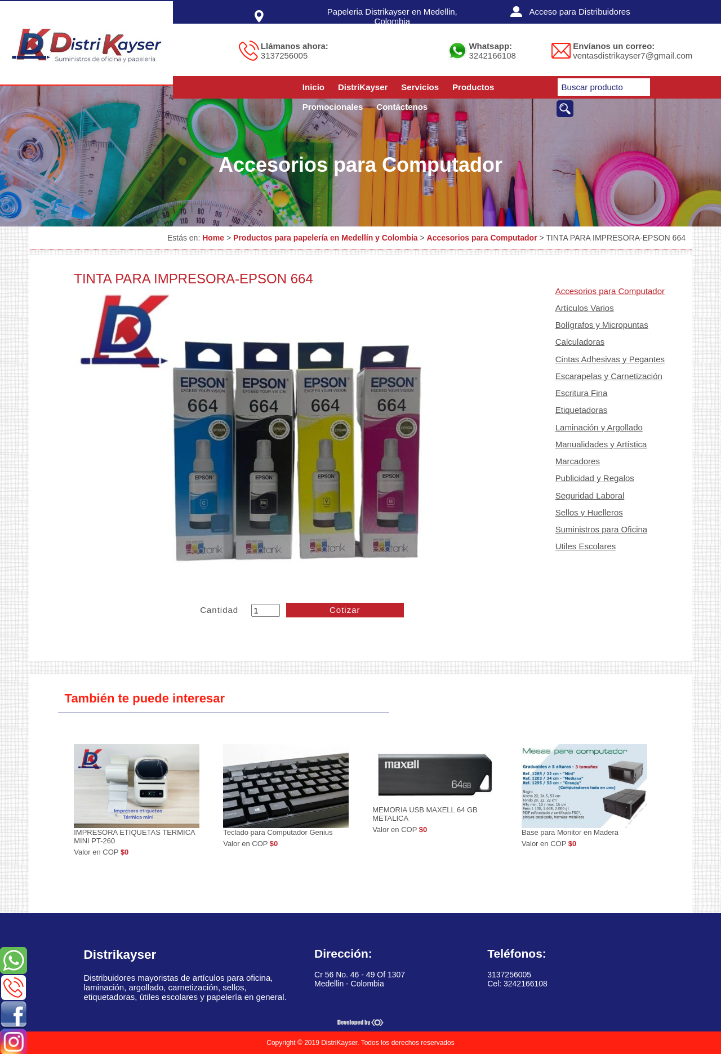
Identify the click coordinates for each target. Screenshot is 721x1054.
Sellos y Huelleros (589, 512)
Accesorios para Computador (482, 237)
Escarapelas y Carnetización (608, 376)
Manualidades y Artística (601, 444)
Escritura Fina (581, 393)
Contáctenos (402, 107)
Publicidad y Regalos (594, 478)
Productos (473, 87)
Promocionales (332, 107)
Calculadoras (580, 341)
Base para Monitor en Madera (570, 832)
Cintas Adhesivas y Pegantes (610, 359)
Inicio (313, 87)
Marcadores (577, 461)
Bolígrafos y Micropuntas (601, 325)
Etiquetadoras (581, 410)
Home (213, 237)
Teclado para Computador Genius (277, 832)
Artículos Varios (584, 308)
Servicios (420, 87)
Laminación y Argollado (599, 427)
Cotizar (345, 610)
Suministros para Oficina (601, 529)
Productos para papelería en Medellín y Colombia (325, 237)
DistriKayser (363, 87)
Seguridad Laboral (590, 495)
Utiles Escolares (585, 546)
